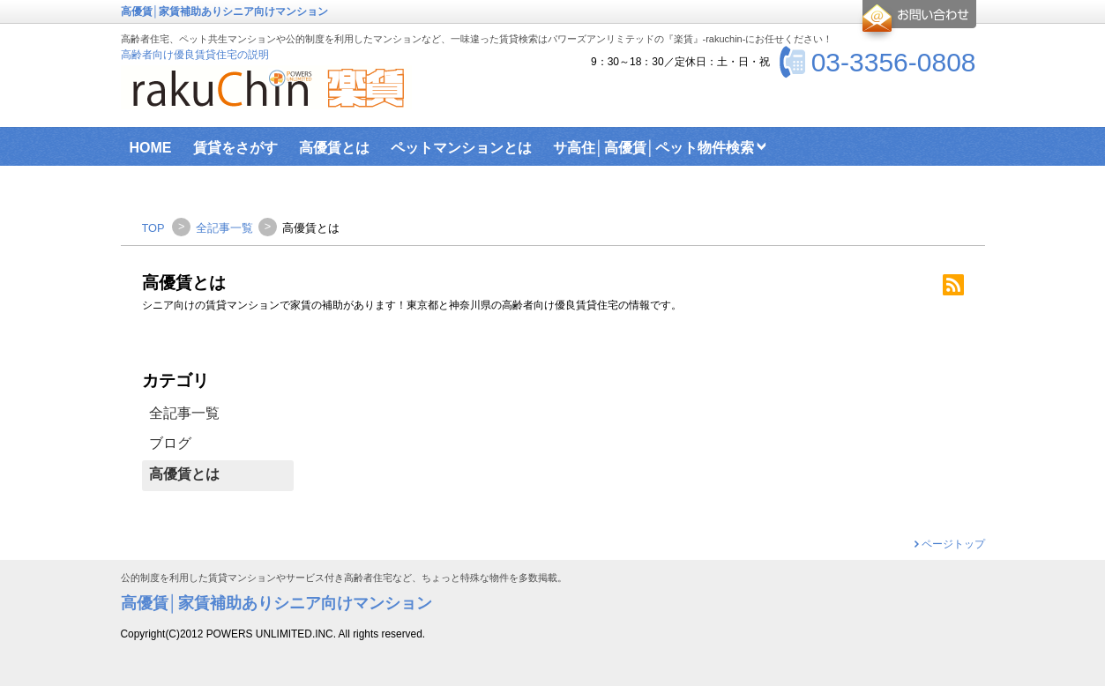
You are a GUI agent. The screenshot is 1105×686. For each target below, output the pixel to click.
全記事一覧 (184, 413)
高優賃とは (184, 473)
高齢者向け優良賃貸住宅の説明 (195, 54)
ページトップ (953, 544)
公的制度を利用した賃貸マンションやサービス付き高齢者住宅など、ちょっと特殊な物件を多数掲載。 (344, 578)
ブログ (170, 443)
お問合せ (916, 21)
